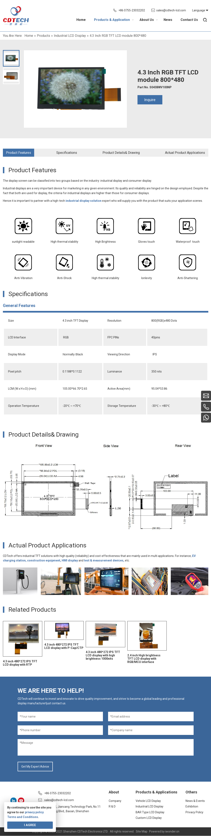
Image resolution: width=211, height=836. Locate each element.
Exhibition (192, 806)
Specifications (66, 153)
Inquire (150, 100)
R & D (112, 806)
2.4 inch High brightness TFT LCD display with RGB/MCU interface (143, 659)
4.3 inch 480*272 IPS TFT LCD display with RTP (20, 663)
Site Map (141, 831)
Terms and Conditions (22, 817)
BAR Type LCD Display (150, 812)
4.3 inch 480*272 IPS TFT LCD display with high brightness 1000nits (103, 655)
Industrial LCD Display (149, 806)
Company (115, 801)
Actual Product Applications (185, 153)
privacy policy (34, 812)
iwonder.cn (172, 831)
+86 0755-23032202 (131, 10)
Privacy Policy (194, 812)
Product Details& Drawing (121, 153)
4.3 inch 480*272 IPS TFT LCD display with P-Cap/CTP (63, 646)
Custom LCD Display (149, 817)
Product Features (18, 153)
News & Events (195, 801)
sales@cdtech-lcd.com (171, 10)
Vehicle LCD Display (148, 801)
